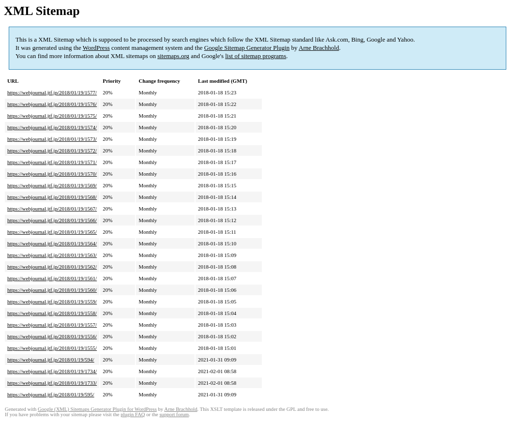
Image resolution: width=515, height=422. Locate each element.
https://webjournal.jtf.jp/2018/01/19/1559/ (52, 301)
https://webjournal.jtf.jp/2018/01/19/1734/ (52, 371)
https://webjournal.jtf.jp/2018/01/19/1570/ (52, 174)
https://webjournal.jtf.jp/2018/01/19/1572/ (52, 150)
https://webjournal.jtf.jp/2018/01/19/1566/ (52, 220)
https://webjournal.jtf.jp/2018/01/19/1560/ (52, 290)
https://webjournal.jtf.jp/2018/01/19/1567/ (52, 208)
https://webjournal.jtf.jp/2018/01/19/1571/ (52, 162)
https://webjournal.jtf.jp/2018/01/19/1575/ (52, 116)
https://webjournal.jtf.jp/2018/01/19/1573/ (52, 139)
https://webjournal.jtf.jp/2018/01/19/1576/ (52, 104)
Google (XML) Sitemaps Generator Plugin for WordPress (97, 409)
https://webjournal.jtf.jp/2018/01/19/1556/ (52, 336)
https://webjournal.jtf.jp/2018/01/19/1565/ (52, 232)
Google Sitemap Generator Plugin (247, 47)
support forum (174, 414)
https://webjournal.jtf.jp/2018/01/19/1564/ (52, 243)
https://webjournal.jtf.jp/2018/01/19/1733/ (52, 383)
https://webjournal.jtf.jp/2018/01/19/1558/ (52, 313)
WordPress (96, 47)
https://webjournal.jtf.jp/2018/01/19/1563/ (52, 255)
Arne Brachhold (319, 47)
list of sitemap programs (255, 56)
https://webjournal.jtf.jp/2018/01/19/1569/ (52, 185)
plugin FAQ (133, 414)
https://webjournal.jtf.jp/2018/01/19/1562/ (52, 267)
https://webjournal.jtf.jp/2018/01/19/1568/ (52, 197)
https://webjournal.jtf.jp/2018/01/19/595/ (50, 394)
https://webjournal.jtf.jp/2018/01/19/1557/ (52, 325)
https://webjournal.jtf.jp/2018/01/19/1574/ (52, 127)
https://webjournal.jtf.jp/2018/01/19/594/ (50, 359)
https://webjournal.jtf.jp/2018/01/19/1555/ (52, 348)
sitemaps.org (173, 56)
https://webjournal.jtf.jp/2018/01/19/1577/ (52, 92)
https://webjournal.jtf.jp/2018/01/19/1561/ (52, 278)
